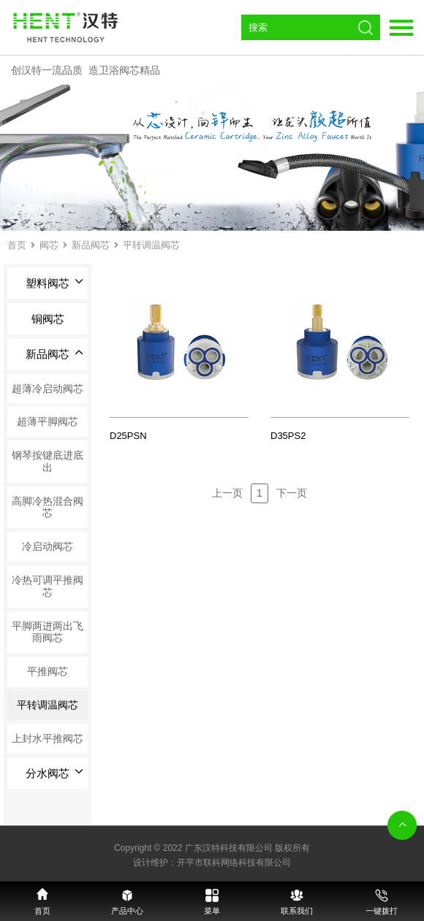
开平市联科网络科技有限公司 (234, 862)
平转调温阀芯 (151, 245)
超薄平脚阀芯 (47, 421)
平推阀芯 (47, 671)
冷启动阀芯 (47, 546)
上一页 (227, 493)
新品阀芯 (91, 245)
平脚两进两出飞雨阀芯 (47, 632)
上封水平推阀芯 (47, 738)
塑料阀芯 (54, 283)
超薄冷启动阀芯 (47, 388)
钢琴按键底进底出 (47, 461)
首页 (16, 245)
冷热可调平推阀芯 (47, 586)
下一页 (291, 493)
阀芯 (48, 245)
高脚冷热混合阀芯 (47, 507)
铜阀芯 (47, 319)
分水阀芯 (54, 773)
